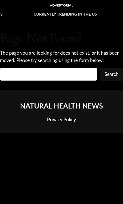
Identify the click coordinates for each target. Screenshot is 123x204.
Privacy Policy (61, 119)
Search (111, 74)
